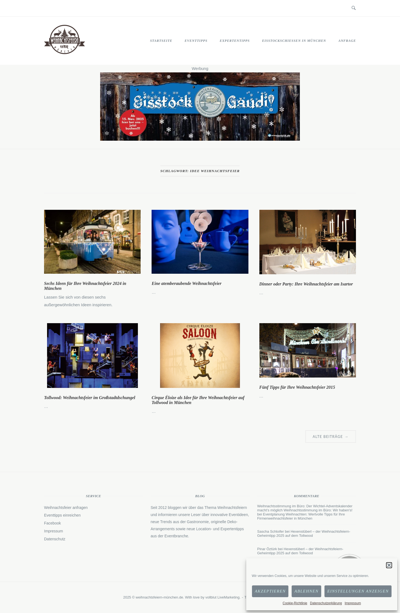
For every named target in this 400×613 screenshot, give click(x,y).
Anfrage (347, 41)
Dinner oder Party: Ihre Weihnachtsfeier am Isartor (306, 284)
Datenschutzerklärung (326, 603)
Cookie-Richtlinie (295, 603)
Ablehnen (306, 591)
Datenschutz (54, 539)
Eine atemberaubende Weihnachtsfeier (186, 283)
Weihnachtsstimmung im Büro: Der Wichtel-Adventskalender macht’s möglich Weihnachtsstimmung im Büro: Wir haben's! (304, 508)
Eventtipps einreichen (62, 515)
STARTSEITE (161, 41)
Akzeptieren (270, 591)
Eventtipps (196, 41)
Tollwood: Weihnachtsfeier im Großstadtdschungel (89, 397)
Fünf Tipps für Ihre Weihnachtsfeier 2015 (297, 387)
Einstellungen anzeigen (358, 591)
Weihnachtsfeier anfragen (66, 507)
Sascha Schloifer (270, 531)
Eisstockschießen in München (294, 41)
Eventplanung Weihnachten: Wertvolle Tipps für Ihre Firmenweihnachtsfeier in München (301, 516)
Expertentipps (235, 41)
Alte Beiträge (331, 436)
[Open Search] (353, 8)
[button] (389, 565)
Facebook (52, 523)
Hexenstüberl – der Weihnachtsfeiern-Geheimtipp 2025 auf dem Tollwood (303, 533)
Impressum (353, 603)
